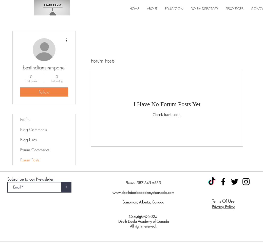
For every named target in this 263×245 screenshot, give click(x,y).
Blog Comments (33, 129)
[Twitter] (234, 181)
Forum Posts (29, 160)
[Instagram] (246, 181)
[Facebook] (223, 181)
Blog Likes (28, 139)
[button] (152, 8)
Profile (25, 119)
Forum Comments (34, 150)
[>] (66, 187)
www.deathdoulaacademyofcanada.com (143, 192)
